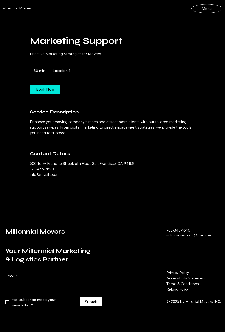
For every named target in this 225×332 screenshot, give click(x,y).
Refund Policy (177, 289)
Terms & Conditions (182, 283)
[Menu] (206, 8)
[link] (45, 89)
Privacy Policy (177, 272)
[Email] (52, 285)
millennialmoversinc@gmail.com (188, 235)
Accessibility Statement (186, 278)
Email (11, 276)
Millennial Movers (35, 231)
